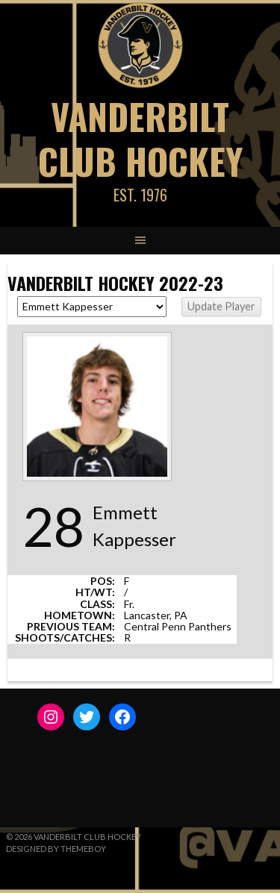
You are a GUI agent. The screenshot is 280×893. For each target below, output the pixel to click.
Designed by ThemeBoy (56, 848)
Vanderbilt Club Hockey (140, 138)
